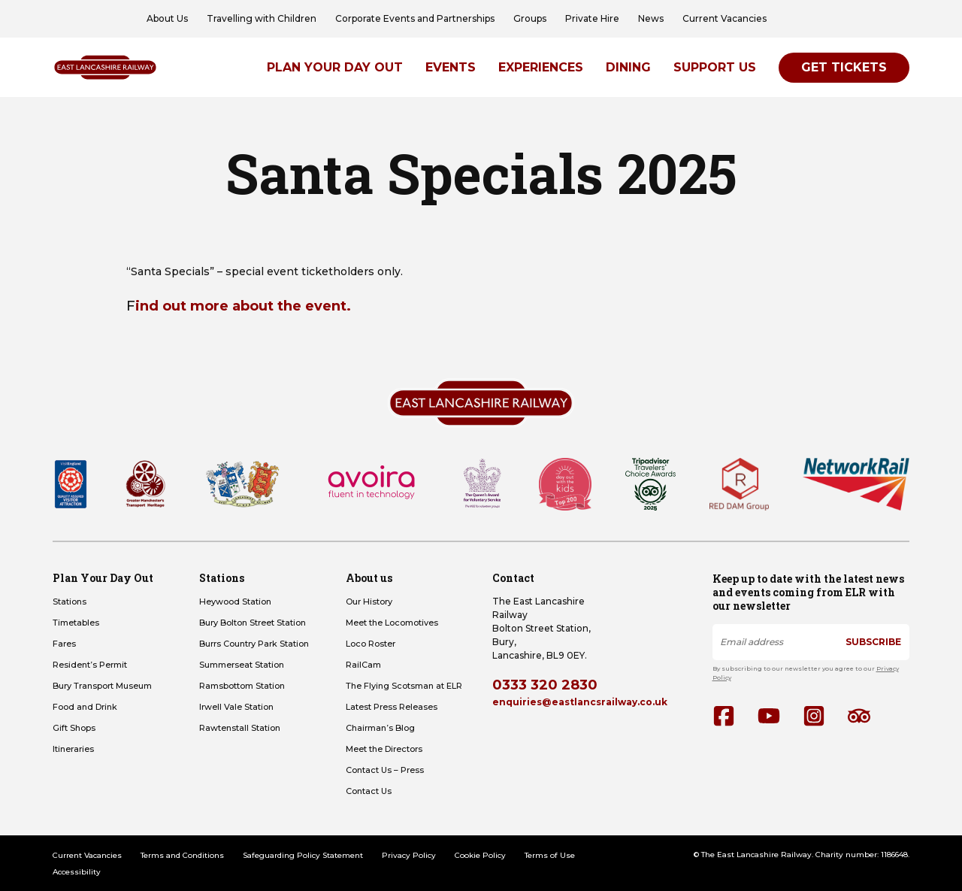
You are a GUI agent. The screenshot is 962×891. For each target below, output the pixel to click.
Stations (69, 601)
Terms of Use (550, 855)
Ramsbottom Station (242, 685)
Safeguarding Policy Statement (303, 855)
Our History (369, 601)
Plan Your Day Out (335, 67)
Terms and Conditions (182, 855)
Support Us (714, 67)
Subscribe (873, 641)
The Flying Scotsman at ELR (404, 685)
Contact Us (369, 791)
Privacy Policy (409, 855)
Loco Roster (370, 643)
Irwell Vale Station (236, 707)
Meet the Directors (384, 749)
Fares (64, 643)
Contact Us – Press (385, 770)
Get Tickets (844, 67)
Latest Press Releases (391, 707)
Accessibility (77, 872)
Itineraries (73, 749)
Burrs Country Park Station (254, 643)
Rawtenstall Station (239, 728)
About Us (167, 18)
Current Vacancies (724, 18)
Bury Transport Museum (102, 685)
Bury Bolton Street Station (252, 622)
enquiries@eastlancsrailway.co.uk (579, 702)
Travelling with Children (261, 18)
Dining (628, 67)
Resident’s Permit (90, 664)
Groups (529, 18)
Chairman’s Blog (380, 728)
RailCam (363, 664)
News (651, 18)
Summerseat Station (241, 664)
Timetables (76, 622)
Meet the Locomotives (392, 622)
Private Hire (592, 18)
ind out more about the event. (243, 306)
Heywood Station (235, 601)
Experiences (540, 67)
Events (450, 67)
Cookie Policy (480, 855)
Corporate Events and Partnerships (415, 18)
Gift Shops (74, 728)
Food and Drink (85, 707)
